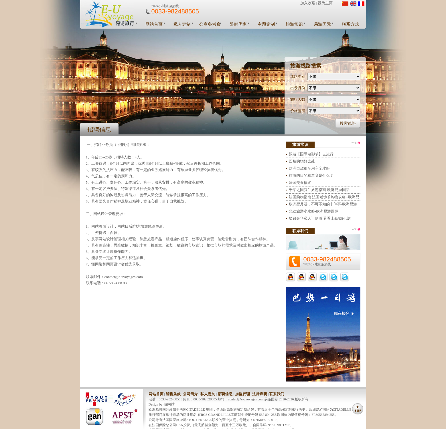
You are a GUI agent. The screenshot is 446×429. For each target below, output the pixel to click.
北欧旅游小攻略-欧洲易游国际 (313, 211)
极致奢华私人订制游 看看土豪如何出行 (321, 218)
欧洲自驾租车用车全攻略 (309, 168)
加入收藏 (307, 3)
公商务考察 (210, 24)
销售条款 (173, 394)
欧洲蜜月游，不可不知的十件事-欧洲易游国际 (323, 205)
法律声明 (259, 394)
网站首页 (154, 24)
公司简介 (190, 394)
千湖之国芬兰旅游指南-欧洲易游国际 (319, 190)
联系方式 (350, 24)
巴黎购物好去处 (302, 161)
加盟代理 (242, 394)
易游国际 (322, 24)
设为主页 (325, 3)
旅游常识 (294, 24)
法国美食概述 (300, 182)
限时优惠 (238, 24)
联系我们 (276, 394)
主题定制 (266, 24)
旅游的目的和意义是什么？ (311, 175)
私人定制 (182, 24)
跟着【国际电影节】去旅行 (311, 154)
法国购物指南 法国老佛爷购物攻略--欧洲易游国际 (324, 198)
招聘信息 (225, 394)
